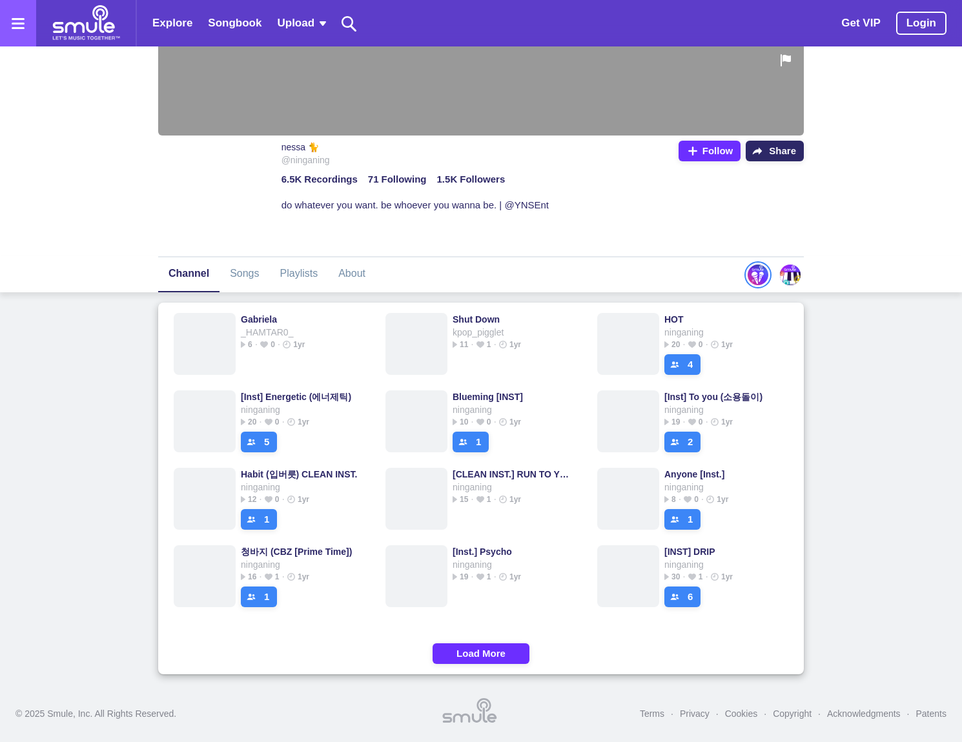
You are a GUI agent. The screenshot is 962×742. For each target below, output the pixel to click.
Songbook (234, 23)
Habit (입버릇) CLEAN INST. (299, 474)
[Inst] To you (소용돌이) (713, 397)
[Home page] (86, 23)
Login (921, 23)
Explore (172, 23)
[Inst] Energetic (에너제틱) (296, 397)
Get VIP (860, 23)
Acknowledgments (864, 713)
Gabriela (259, 319)
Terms (652, 713)
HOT (674, 319)
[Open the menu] (18, 23)
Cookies (741, 713)
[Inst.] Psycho (482, 551)
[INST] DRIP (689, 551)
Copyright (792, 713)
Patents (931, 713)
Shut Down (476, 319)
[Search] (349, 23)
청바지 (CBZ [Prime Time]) (296, 551)
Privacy (695, 713)
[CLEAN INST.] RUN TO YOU (512, 474)
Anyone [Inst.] (694, 474)
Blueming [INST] (488, 397)
